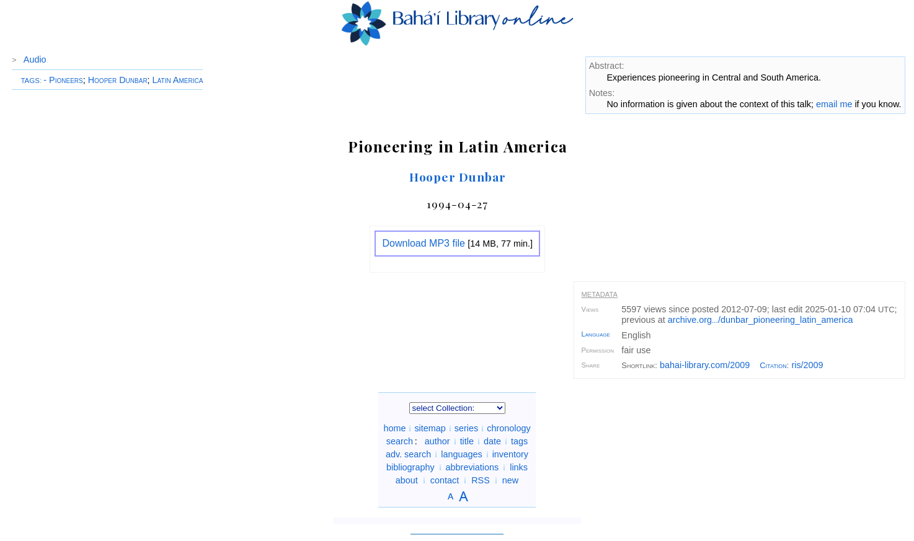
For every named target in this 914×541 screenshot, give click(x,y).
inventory (510, 454)
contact (444, 480)
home (394, 428)
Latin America (178, 80)
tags (519, 441)
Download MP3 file (423, 243)
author (437, 441)
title (467, 441)
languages (461, 454)
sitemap (429, 428)
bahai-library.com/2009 (705, 365)
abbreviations (472, 467)
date (492, 441)
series (466, 428)
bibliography (410, 467)
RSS (480, 480)
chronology (508, 428)
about (407, 480)
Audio (35, 59)
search (399, 441)
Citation (773, 365)
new (510, 480)
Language (596, 334)
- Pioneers (62, 80)
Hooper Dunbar (118, 80)
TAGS (30, 80)
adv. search (408, 454)
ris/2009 (807, 365)
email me (834, 104)
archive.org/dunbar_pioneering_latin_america (760, 320)
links (519, 467)
